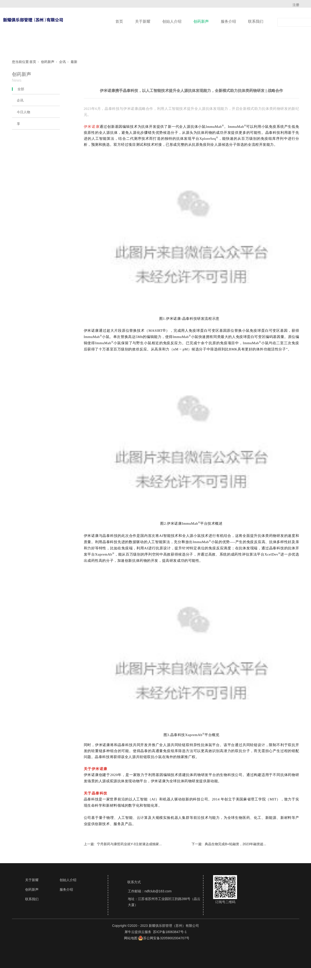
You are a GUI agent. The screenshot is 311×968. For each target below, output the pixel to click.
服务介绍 (228, 21)
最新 (74, 62)
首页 (119, 21)
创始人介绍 (171, 21)
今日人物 (23, 112)
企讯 (62, 62)
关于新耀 (142, 21)
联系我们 (255, 21)
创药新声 (201, 21)
